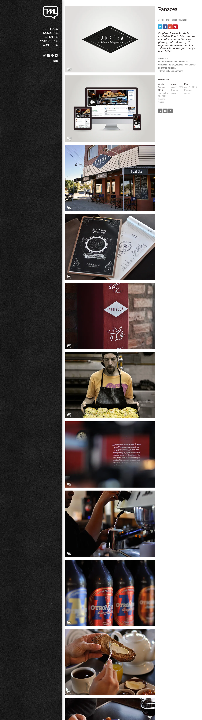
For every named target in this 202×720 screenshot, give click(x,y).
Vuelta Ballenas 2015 (164, 86)
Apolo (175, 83)
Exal (187, 83)
